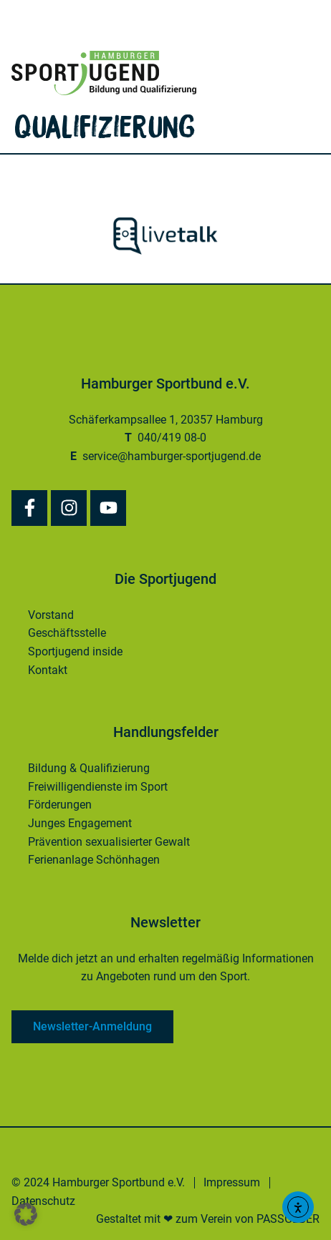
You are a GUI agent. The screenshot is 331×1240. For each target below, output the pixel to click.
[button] (26, 1214)
